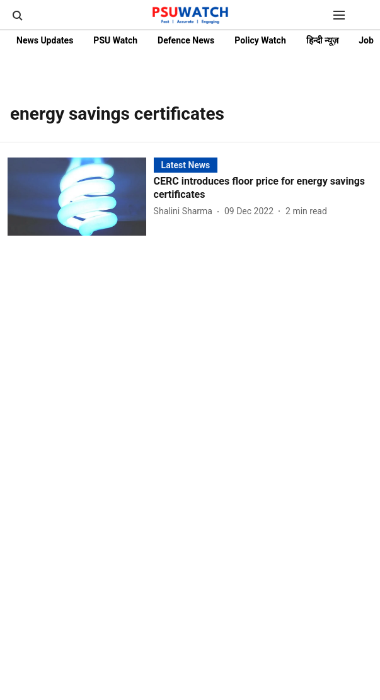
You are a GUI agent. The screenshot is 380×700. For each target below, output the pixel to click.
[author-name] (185, 211)
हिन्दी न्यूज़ (322, 40)
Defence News (186, 40)
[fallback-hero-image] (81, 197)
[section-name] (186, 165)
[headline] (263, 188)
